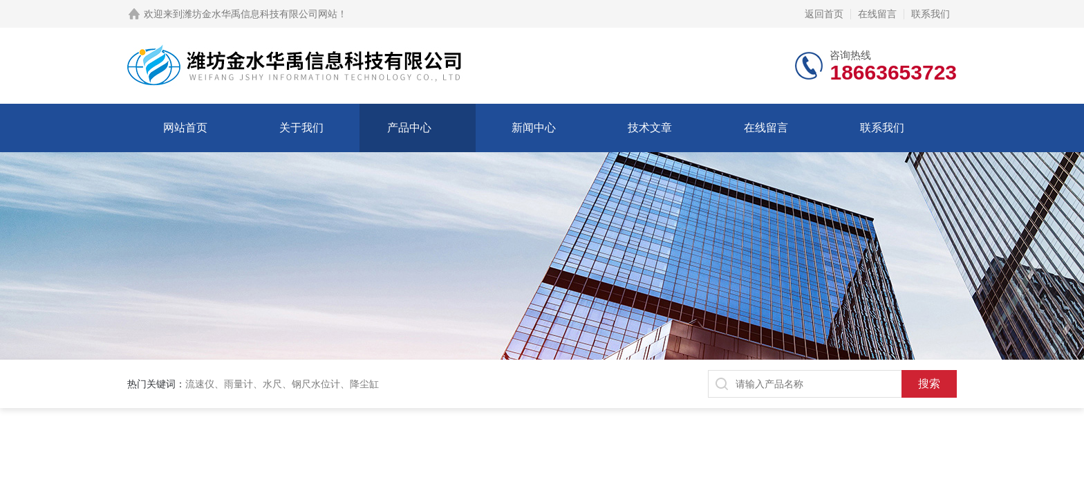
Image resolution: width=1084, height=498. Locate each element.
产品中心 (409, 127)
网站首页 (185, 127)
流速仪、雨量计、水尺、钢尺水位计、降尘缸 (282, 383)
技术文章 (650, 127)
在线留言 (877, 13)
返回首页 (824, 13)
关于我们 (301, 127)
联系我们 (930, 13)
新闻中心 (534, 127)
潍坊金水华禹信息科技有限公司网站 (260, 13)
